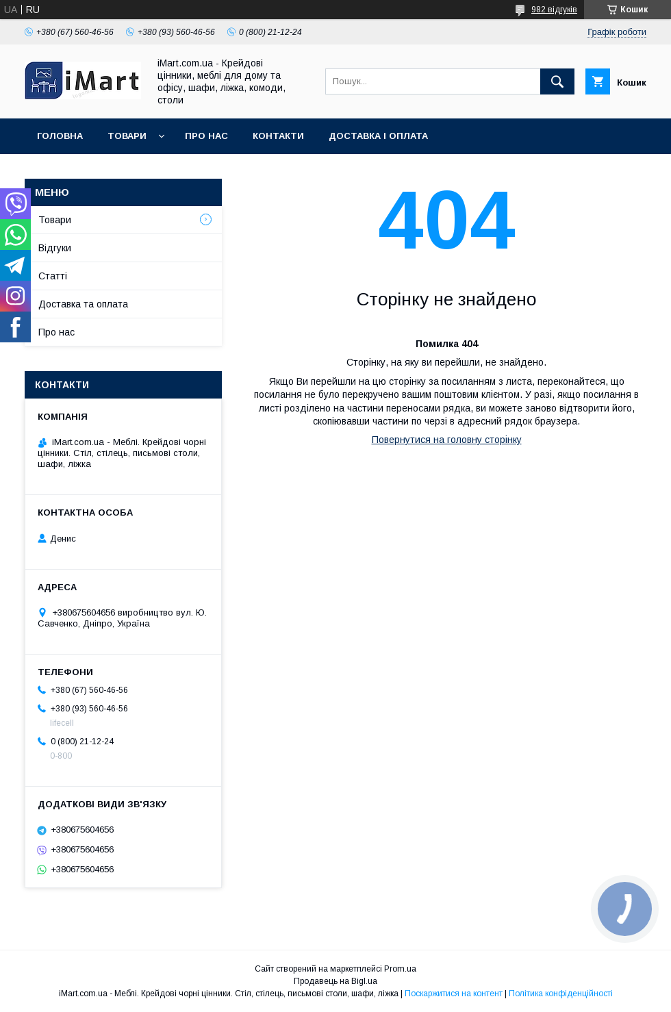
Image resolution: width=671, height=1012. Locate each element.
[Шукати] (557, 81)
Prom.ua (400, 969)
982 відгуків (554, 9)
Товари (127, 136)
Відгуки (54, 247)
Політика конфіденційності (561, 993)
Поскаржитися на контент (454, 993)
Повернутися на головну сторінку (447, 439)
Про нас (206, 136)
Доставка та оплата (83, 304)
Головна (60, 136)
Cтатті (52, 275)
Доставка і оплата (378, 136)
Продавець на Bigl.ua (335, 981)
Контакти (278, 136)
